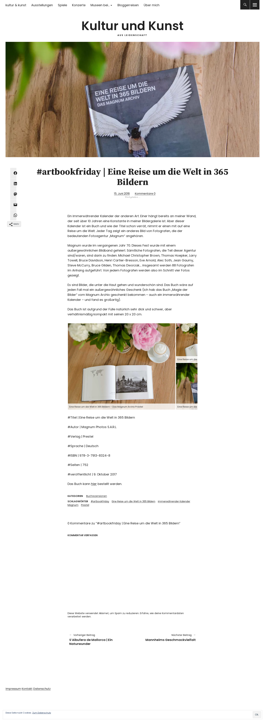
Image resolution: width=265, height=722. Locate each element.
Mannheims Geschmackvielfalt (166, 637)
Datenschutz (42, 689)
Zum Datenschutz (41, 712)
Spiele (62, 5)
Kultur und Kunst (132, 25)
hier (94, 484)
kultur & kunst (16, 5)
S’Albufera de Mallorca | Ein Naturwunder (99, 639)
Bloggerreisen (128, 5)
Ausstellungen (42, 5)
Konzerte (79, 5)
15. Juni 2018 (122, 194)
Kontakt (27, 689)
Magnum (73, 505)
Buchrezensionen (96, 496)
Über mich (151, 5)
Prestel (85, 505)
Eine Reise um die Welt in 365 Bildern (133, 501)
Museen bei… (100, 5)
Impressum (13, 689)
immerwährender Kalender (174, 501)
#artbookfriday (100, 501)
